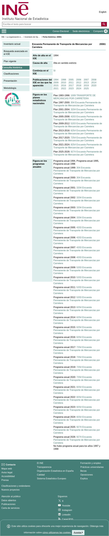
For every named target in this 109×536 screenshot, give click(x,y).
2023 (71, 88)
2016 (63, 85)
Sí (54, 70)
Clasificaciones (11, 74)
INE (2, 37)
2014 (93, 82)
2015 (55, 85)
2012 (78, 82)
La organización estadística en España (22, 37)
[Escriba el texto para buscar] (52, 24)
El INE (40, 463)
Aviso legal (6, 472)
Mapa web (6, 468)
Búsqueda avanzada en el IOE (16, 52)
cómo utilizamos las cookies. (56, 532)
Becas (83, 471)
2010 (63, 82)
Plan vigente (10, 61)
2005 (71, 79)
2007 (86, 79)
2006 (78, 79)
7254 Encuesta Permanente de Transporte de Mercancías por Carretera (76, 350)
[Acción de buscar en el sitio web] (104, 24)
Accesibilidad (8, 476)
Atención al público (10, 496)
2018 (78, 85)
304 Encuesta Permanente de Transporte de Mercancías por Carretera (76, 170)
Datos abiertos (8, 500)
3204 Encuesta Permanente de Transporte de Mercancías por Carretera (76, 190)
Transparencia (44, 467)
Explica (84, 478)
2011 (71, 82)
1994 (55, 79)
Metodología (10, 88)
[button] (100, 31)
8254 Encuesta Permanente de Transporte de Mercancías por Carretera (76, 390)
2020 (93, 85)
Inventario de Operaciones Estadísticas (40, 37)
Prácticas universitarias (92, 467)
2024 (78, 88)
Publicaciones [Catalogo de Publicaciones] (8, 504)
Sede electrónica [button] (81, 31)
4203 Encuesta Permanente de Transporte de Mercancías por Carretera (76, 230)
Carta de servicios (10, 508)
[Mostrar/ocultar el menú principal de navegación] (4, 31)
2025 (86, 88)
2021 (55, 88)
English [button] (102, 12)
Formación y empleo (90, 463)
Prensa (5, 480)
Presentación (10, 81)
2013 (86, 82)
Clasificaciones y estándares (15, 486)
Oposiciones (86, 475)
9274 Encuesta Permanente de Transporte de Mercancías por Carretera (76, 430)
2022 (63, 88)
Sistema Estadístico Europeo (51, 478)
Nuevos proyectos (10, 490)
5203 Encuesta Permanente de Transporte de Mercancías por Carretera (76, 270)
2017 (71, 85)
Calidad (41, 475)
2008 (93, 79)
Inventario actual (12, 44)
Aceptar (78, 532)
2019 (86, 85)
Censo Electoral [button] (61, 31)
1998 (63, 79)
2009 (55, 82)
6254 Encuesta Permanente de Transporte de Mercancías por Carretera (76, 310)
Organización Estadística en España (55, 471)
